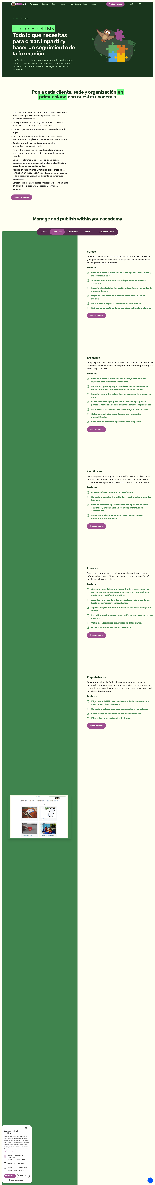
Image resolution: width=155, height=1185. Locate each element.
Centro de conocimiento (78, 7)
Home (15, 18)
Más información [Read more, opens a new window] (9, 1152)
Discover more (96, 315)
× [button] (29, 1127)
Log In (131, 7)
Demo (63, 7)
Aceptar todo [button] (10, 1176)
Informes (88, 232)
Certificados (73, 232)
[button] (17, 1180)
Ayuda (94, 7)
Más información (21, 197)
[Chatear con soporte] (150, 1180)
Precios (45, 7)
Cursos (44, 232)
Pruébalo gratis (115, 7)
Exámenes (57, 232)
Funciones (34, 7)
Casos (54, 7)
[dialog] (17, 1154)
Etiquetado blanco (106, 232)
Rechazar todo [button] (23, 1176)
